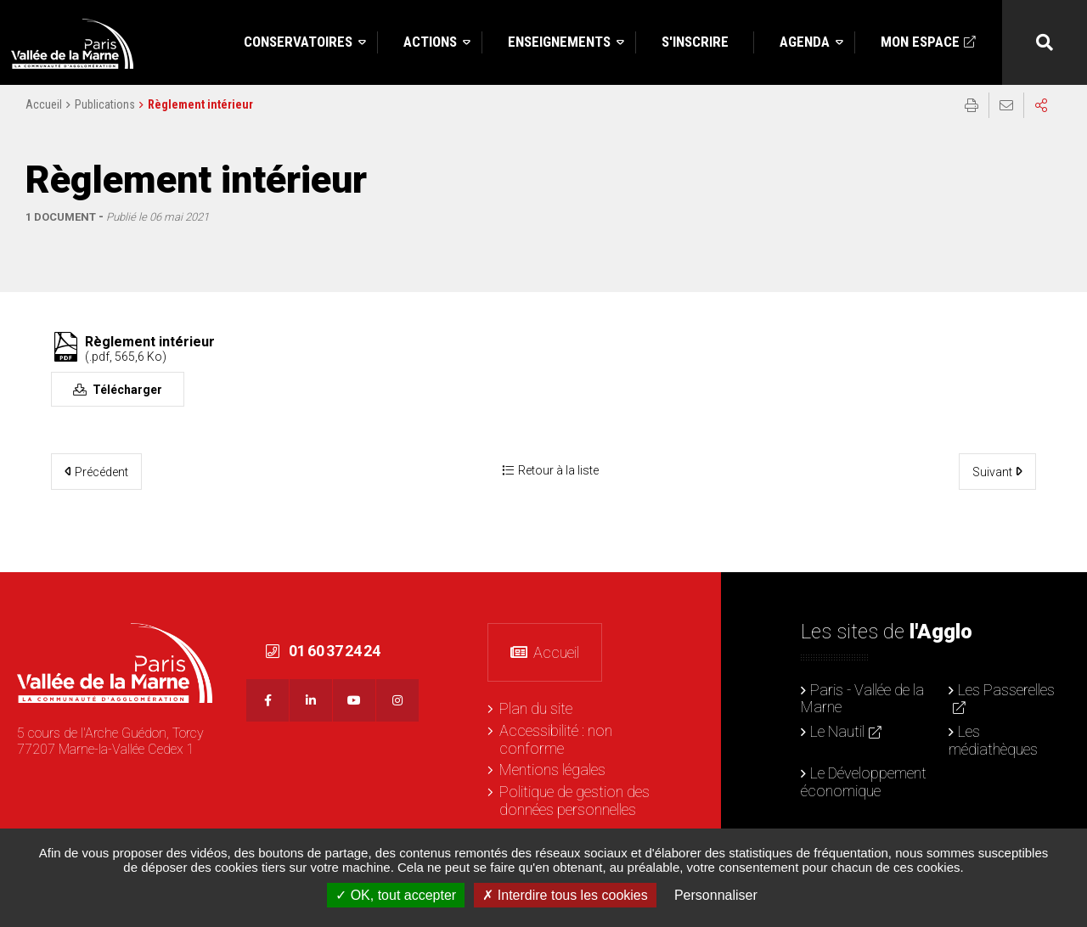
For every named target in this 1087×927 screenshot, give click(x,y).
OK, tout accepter (395, 895)
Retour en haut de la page (1061, 597)
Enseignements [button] (559, 41)
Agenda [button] (805, 41)
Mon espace (920, 41)
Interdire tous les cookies (564, 895)
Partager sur (1041, 119)
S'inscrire (695, 41)
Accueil (43, 119)
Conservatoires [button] (298, 41)
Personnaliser (716, 895)
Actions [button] (430, 41)
